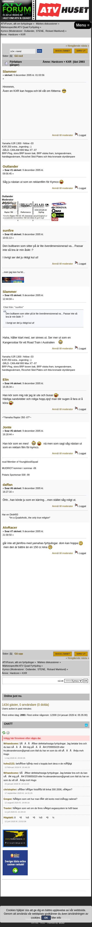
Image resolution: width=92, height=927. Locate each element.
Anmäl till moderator (62, 135)
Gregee (8, 799)
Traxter (7, 808)
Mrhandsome (11, 743)
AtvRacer (10, 527)
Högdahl (8, 817)
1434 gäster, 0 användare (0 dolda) (25, 704)
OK (46, 917)
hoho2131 (9, 763)
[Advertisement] (46, 604)
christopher (10, 789)
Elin (6, 379)
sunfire (8, 230)
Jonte (7, 427)
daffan (8, 484)
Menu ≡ (83, 25)
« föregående (73, 45)
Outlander (29, 31)
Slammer (10, 71)
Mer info (56, 917)
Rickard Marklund (55, 31)
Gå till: (61, 681)
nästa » (85, 45)
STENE (40, 31)
